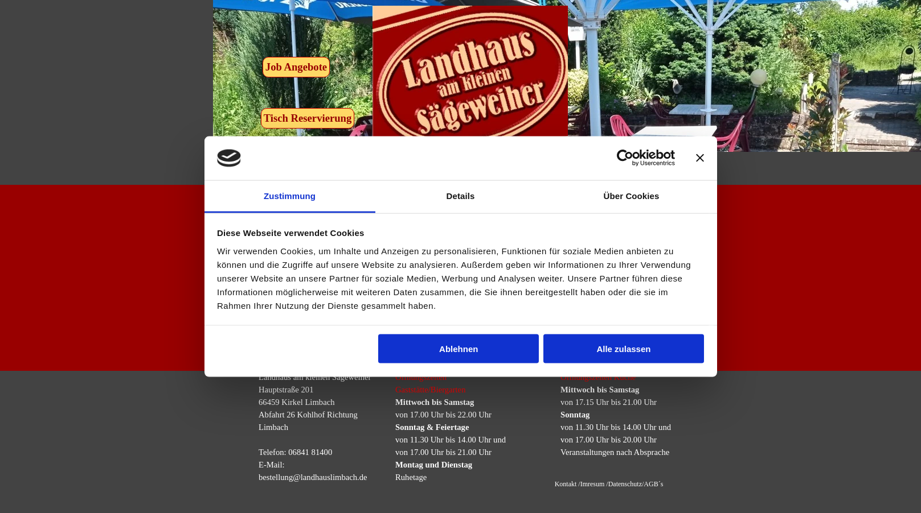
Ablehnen (458, 349)
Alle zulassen (623, 349)
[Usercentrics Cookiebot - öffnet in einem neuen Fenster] (625, 158)
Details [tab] (461, 195)
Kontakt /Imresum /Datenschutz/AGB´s (609, 484)
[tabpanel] (456, 427)
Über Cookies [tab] (632, 195)
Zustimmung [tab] (290, 195)
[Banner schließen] (700, 158)
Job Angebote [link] (296, 67)
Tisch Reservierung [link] (308, 118)
